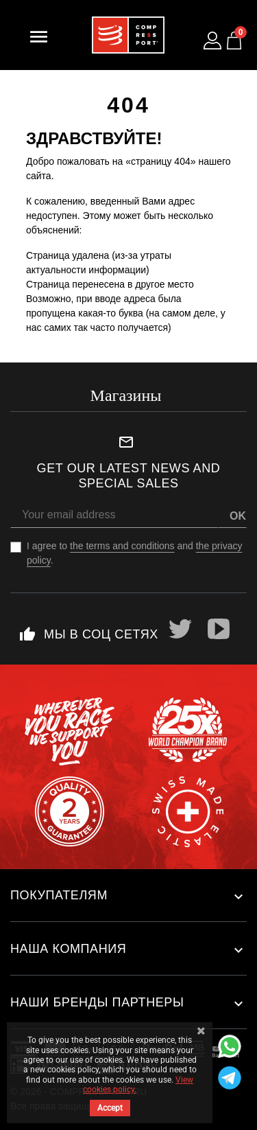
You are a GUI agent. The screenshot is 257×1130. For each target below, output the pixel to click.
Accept (110, 1108)
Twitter (180, 629)
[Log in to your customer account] (212, 40)
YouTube (218, 629)
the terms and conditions (122, 545)
